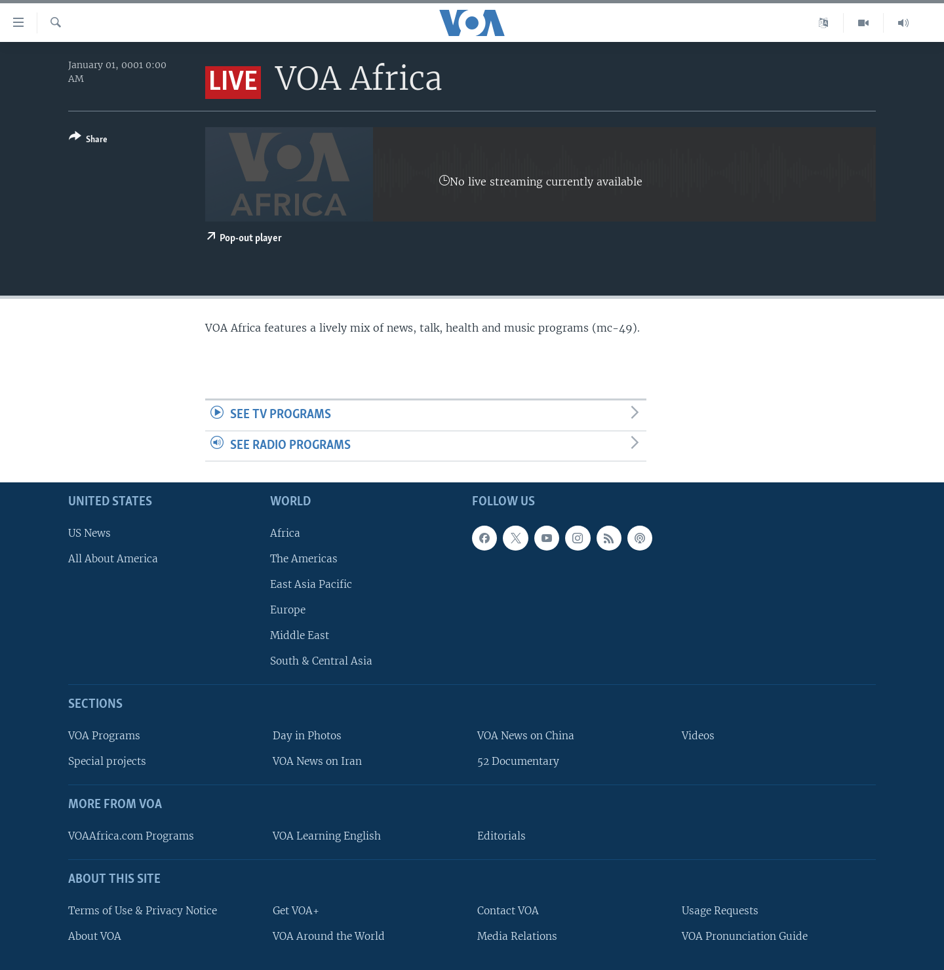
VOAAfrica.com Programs (131, 836)
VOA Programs (104, 736)
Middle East (299, 636)
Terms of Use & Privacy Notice (142, 910)
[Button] (88, 140)
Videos (698, 736)
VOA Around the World (329, 936)
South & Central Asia (321, 661)
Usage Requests (720, 910)
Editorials (501, 836)
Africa (285, 533)
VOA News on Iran (317, 762)
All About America (113, 559)
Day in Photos (307, 736)
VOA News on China (525, 736)
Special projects (107, 762)
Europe (287, 610)
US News (89, 533)
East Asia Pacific (311, 584)
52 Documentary (518, 762)
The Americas (304, 559)
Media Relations (517, 936)
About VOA (94, 936)
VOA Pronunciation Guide (745, 936)
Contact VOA (508, 910)
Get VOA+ (296, 910)
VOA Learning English (327, 836)
